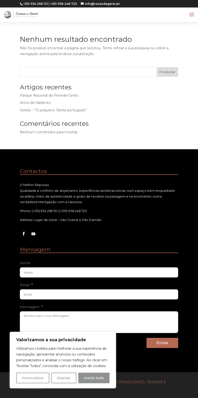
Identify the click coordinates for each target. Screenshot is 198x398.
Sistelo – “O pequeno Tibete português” (53, 110)
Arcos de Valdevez (35, 102)
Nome (25, 263)
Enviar (162, 343)
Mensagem (29, 307)
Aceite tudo (94, 378)
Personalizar (33, 378)
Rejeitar (64, 378)
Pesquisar (167, 72)
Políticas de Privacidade (118, 382)
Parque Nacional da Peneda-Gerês (49, 95)
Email (24, 285)
